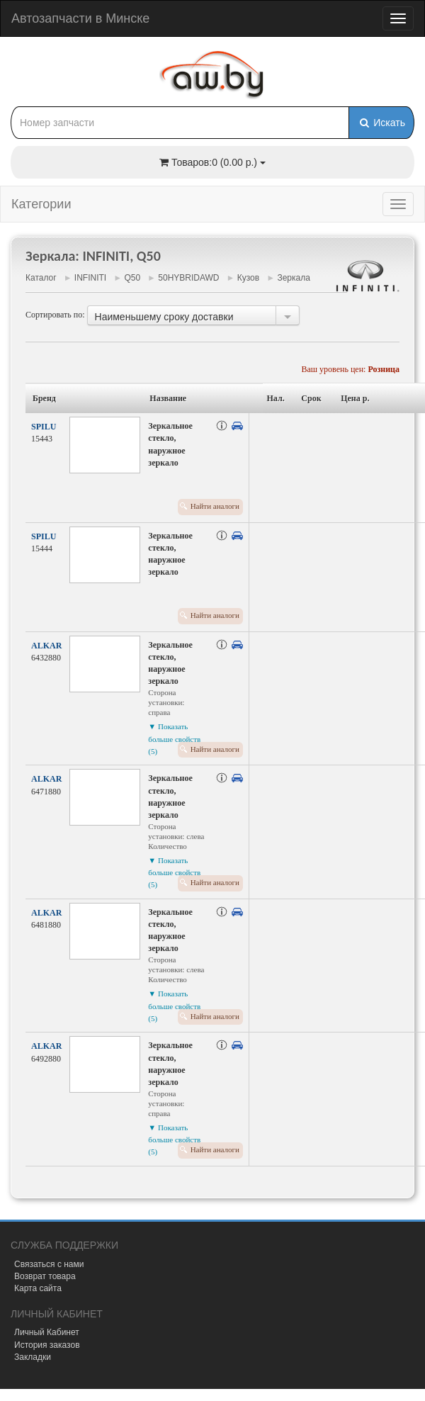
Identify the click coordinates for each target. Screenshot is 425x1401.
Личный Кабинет (46, 1332)
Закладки (32, 1357)
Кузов (248, 278)
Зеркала (293, 278)
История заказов (47, 1345)
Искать (381, 122)
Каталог (41, 278)
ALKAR (46, 646)
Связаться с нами (49, 1264)
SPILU (43, 427)
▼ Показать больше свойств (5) (174, 738)
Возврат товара (45, 1276)
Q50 (132, 278)
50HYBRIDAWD (188, 278)
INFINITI (90, 278)
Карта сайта (38, 1288)
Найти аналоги (215, 506)
